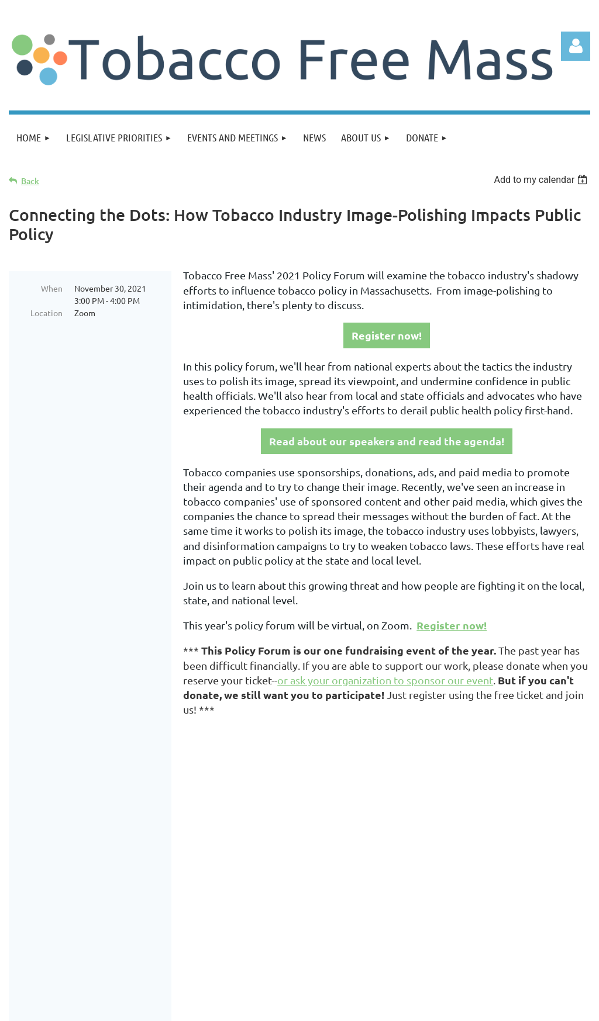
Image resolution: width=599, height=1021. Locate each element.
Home (46, 872)
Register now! (387, 335)
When (52, 288)
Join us (89, 872)
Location (46, 312)
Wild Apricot (451, 1007)
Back (30, 180)
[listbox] (542, 179)
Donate (135, 872)
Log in (575, 46)
